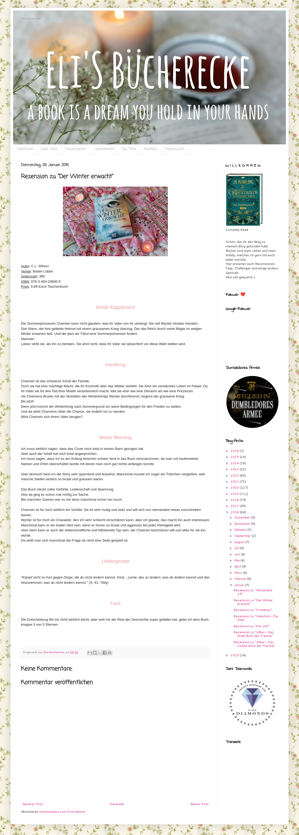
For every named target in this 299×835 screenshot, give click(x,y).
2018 (235, 500)
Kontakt (150, 149)
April (238, 566)
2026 (235, 451)
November (242, 523)
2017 (235, 506)
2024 (235, 463)
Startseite (25, 149)
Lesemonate (104, 149)
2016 (235, 512)
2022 (235, 475)
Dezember (242, 517)
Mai (237, 560)
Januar (239, 585)
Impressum (174, 149)
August (239, 542)
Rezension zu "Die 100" (251, 626)
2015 (235, 655)
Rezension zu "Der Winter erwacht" (253, 602)
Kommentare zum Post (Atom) (62, 811)
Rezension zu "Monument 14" (252, 592)
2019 (235, 494)
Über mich (49, 149)
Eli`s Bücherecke (30, 18)
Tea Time (129, 149)
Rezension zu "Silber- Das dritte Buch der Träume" (253, 634)
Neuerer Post (32, 804)
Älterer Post (199, 804)
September (243, 535)
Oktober (240, 529)
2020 (235, 487)
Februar (240, 578)
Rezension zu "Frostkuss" (252, 610)
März (238, 572)
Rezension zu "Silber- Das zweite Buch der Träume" (254, 644)
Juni (237, 554)
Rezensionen (75, 149)
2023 (235, 469)
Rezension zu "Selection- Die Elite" (255, 618)
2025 (235, 457)
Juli (237, 548)
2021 (235, 481)
